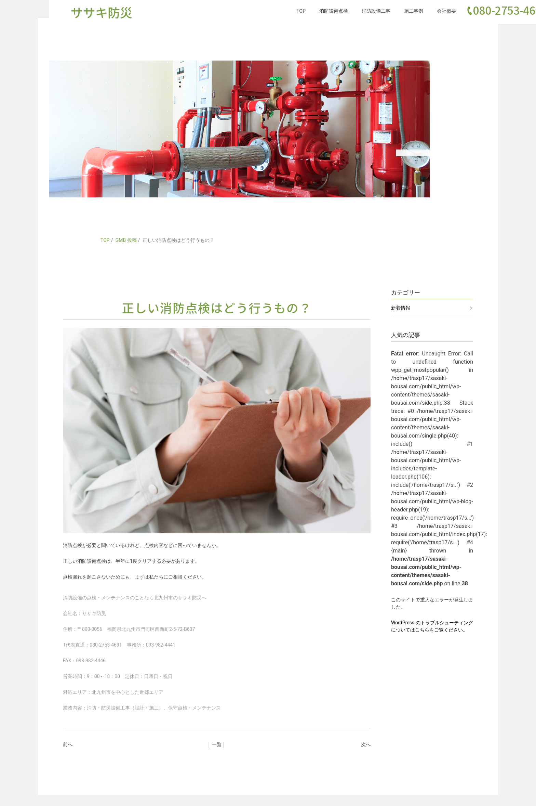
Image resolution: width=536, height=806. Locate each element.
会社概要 (446, 11)
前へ (67, 744)
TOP (301, 11)
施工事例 (413, 11)
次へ (366, 744)
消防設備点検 (333, 11)
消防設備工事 (376, 11)
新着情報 (400, 308)
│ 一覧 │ (217, 744)
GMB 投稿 (126, 240)
